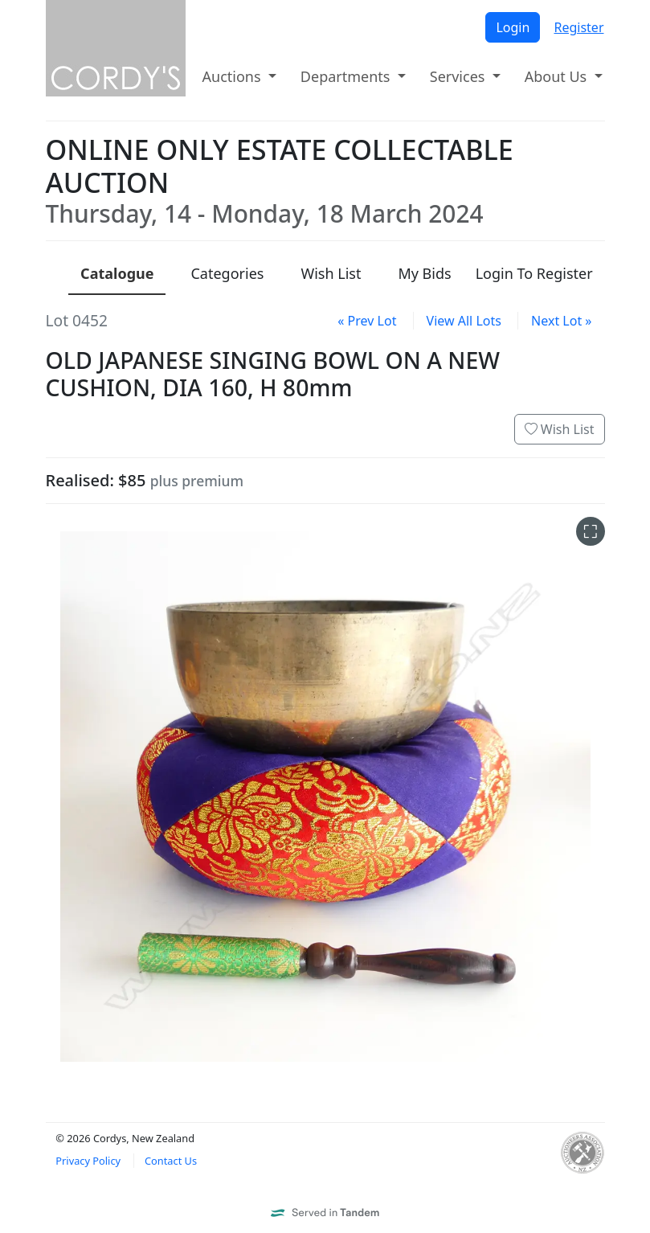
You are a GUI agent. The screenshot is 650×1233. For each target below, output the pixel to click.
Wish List (560, 429)
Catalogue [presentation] (116, 273)
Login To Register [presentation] (534, 273)
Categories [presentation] (227, 273)
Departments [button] (347, 76)
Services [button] (459, 76)
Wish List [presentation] (330, 273)
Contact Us (171, 1160)
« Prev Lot (366, 321)
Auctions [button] (233, 76)
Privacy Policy (88, 1160)
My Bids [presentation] (424, 273)
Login (512, 27)
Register (578, 27)
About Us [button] (558, 76)
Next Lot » (561, 321)
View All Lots (464, 321)
